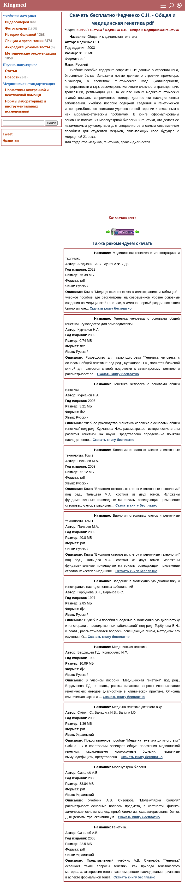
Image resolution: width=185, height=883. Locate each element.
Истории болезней (20, 34)
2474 (48, 41)
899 (33, 22)
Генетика (95, 30)
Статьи (11, 71)
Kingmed (14, 5)
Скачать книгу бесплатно (110, 308)
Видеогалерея (17, 22)
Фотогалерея (16, 28)
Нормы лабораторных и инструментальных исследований (25, 106)
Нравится (11, 140)
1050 (9, 58)
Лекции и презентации (24, 41)
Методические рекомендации (30, 53)
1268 (41, 35)
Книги (81, 30)
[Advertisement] (122, 180)
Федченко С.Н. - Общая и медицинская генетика (142, 30)
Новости (12, 77)
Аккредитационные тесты (27, 47)
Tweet (7, 134)
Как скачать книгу (122, 217)
